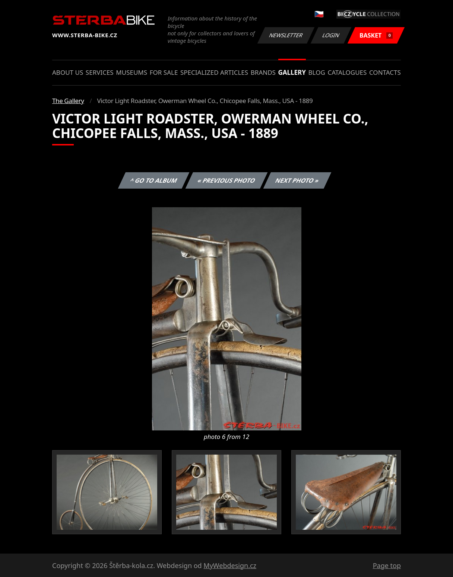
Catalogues (347, 72)
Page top (387, 565)
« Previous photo (226, 180)
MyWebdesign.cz (229, 565)
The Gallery (68, 100)
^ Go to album (153, 180)
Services (100, 72)
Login (331, 35)
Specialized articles (214, 72)
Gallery (292, 72)
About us (67, 72)
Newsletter (285, 35)
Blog (316, 72)
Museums (131, 72)
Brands (263, 72)
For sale (164, 72)
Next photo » (297, 180)
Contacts (385, 72)
